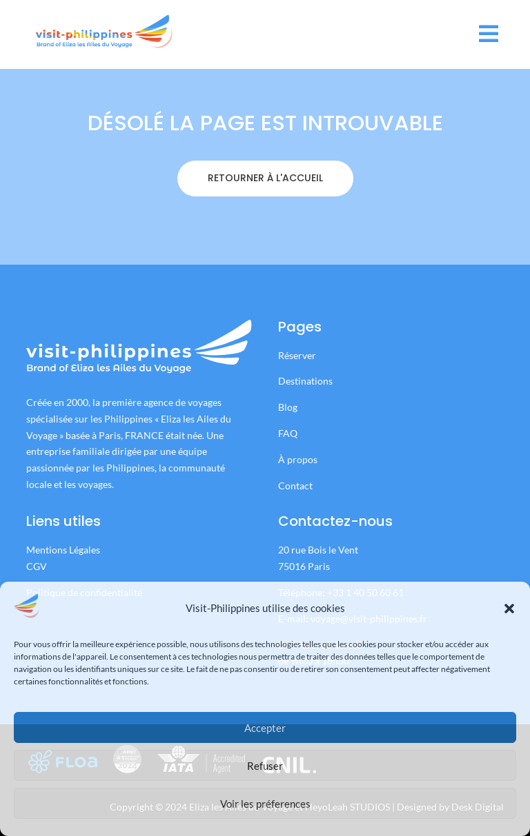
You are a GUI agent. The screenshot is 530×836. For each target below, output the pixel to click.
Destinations (305, 381)
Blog (287, 407)
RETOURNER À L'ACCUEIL (265, 199)
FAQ (287, 433)
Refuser (265, 765)
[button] (509, 608)
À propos (297, 459)
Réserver (298, 355)
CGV (36, 566)
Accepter (265, 728)
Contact (295, 485)
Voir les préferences (265, 803)
